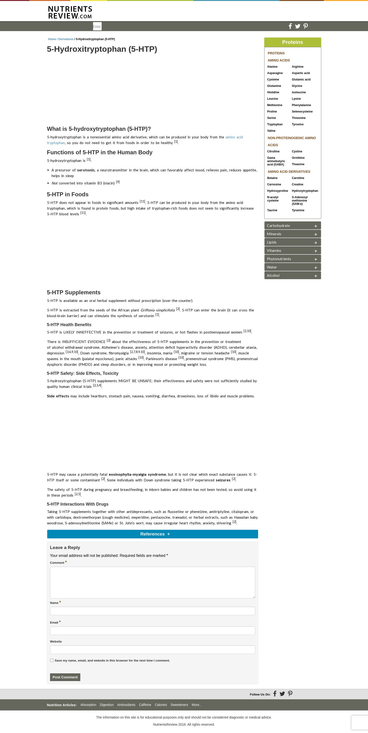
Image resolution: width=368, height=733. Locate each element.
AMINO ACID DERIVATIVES (289, 172)
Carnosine (274, 184)
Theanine (298, 164)
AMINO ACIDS (279, 60)
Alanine (272, 66)
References (152, 533)
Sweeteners (179, 705)
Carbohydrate (278, 225)
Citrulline (273, 151)
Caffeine (145, 705)
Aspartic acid (301, 73)
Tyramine (298, 210)
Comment (58, 562)
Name (55, 602)
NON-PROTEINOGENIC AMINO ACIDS (292, 141)
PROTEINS (276, 53)
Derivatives (66, 39)
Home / (53, 39)
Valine (271, 130)
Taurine (272, 210)
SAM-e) (300, 201)
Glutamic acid (301, 79)
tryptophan (56, 143)
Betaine (272, 178)
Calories (161, 705)
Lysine (296, 98)
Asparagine (275, 73)
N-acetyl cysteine (273, 199)
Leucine (272, 98)
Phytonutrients (279, 258)
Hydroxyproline (277, 191)
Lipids (272, 242)
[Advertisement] (152, 90)
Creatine (297, 184)
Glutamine (274, 86)
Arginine (298, 66)
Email (55, 622)
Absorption (88, 705)
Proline (272, 111)
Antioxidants (126, 705)
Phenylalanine (301, 105)
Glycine (297, 86)
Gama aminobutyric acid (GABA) (276, 161)
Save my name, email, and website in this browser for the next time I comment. (112, 660)
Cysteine (273, 79)
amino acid (234, 137)
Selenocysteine (302, 111)
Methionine (274, 105)
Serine (271, 118)
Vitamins (274, 250)
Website (56, 641)
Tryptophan (275, 124)
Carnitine (298, 178)
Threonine (299, 118)
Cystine (297, 151)
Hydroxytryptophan (303, 191)
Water (272, 267)
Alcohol (273, 275)
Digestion (107, 705)
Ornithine (298, 158)
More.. (196, 705)
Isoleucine (299, 92)
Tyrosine (298, 124)
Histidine (273, 92)
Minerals (274, 233)
